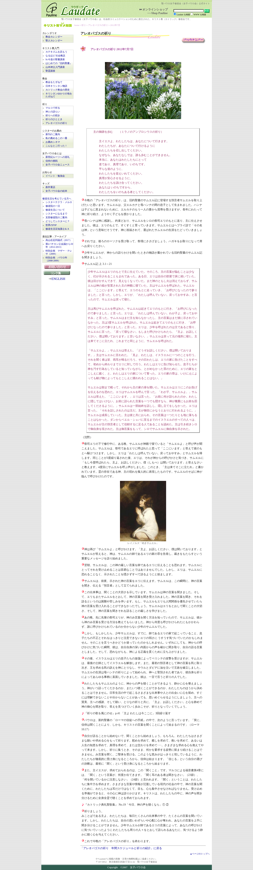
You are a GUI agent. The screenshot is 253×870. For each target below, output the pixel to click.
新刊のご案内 (53, 134)
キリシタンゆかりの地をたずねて (59, 95)
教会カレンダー (54, 37)
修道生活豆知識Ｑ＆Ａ (57, 229)
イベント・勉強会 (55, 176)
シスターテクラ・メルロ (59, 202)
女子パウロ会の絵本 (56, 191)
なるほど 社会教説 (55, 55)
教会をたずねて (54, 82)
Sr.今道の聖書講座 (55, 59)
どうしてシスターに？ (58, 221)
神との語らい (53, 111)
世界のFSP (51, 225)
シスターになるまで (56, 213)
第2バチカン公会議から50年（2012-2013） (59, 245)
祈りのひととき (54, 119)
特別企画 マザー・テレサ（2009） (59, 252)
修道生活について (55, 210)
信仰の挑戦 (52, 161)
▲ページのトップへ (200, 854)
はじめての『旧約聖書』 (59, 63)
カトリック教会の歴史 (58, 90)
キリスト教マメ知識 (58, 25)
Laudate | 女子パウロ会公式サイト (71, 9)
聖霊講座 (50, 71)
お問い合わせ (57, 267)
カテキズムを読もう (56, 52)
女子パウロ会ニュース (58, 164)
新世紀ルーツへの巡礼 (58, 157)
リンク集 (58, 273)
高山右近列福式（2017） (59, 240)
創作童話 (50, 187)
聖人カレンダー (54, 40)
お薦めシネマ (53, 142)
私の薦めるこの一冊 (56, 138)
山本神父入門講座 (55, 67)
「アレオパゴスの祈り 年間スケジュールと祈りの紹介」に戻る (121, 848)
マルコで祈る (53, 108)
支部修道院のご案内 (56, 217)
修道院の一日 (53, 206)
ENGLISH (58, 278)
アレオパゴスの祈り (56, 123)
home (76, 25)
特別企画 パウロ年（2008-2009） (56, 259)
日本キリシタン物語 (56, 86)
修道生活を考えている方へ (56, 198)
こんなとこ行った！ (56, 146)
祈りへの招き (53, 115)
